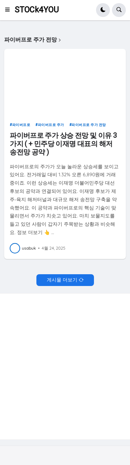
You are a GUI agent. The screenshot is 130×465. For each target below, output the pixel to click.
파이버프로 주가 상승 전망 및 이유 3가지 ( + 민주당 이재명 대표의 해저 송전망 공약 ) (63, 143)
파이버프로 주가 (51, 125)
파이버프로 (21, 125)
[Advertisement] (65, 365)
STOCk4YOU (37, 10)
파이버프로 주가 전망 (88, 125)
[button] (9, 10)
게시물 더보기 (62, 280)
